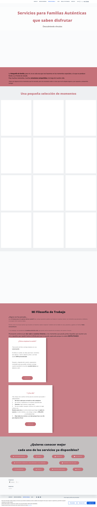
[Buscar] (82, 1)
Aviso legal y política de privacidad (71, 497)
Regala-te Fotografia (65, 1)
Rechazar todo (82, 502)
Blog (58, 1)
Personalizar (72, 502)
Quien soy (36, 1)
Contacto (73, 1)
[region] (48, 502)
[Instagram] (87, 1)
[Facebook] (84, 1)
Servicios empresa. (43, 1)
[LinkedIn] (86, 1)
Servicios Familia (52, 1)
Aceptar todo (91, 502)
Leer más (30, 505)
